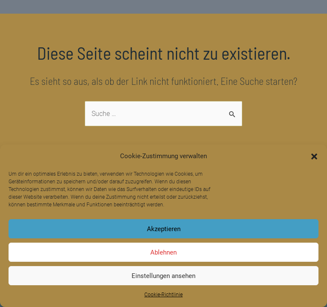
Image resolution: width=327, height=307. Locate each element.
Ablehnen (163, 252)
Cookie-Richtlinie (163, 295)
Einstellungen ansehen (163, 276)
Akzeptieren (164, 229)
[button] (314, 156)
